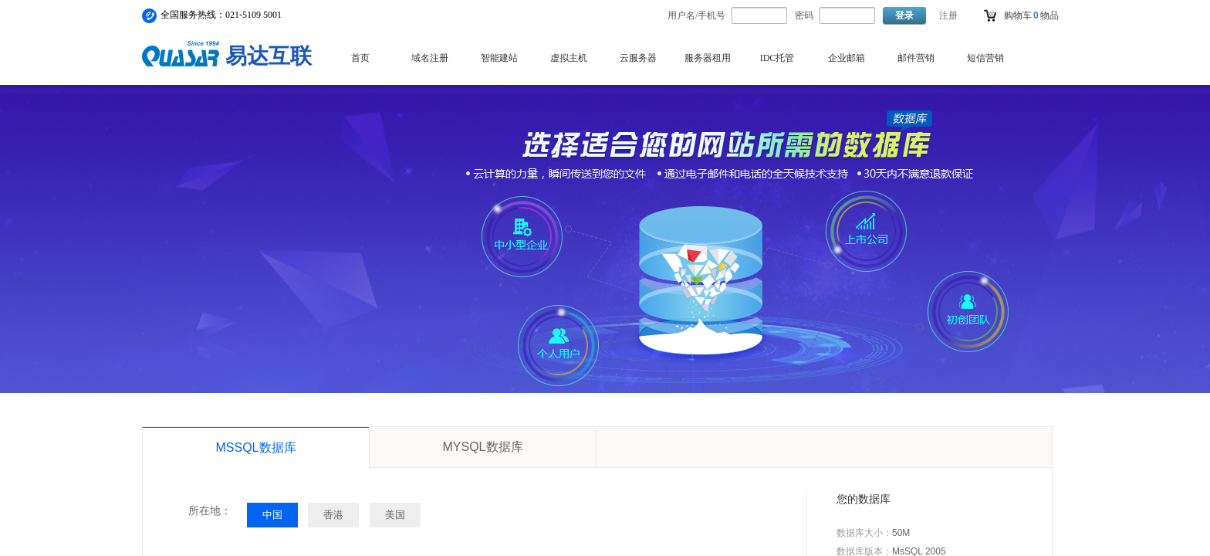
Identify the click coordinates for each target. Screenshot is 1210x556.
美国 (395, 514)
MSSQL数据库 (255, 447)
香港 (333, 514)
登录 (904, 15)
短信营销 (985, 58)
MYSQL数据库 (482, 446)
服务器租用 (707, 58)
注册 (948, 15)
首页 (360, 58)
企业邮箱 (846, 58)
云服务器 (638, 58)
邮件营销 (916, 58)
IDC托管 (777, 58)
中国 (272, 514)
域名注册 (429, 58)
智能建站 (499, 58)
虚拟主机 (568, 58)
